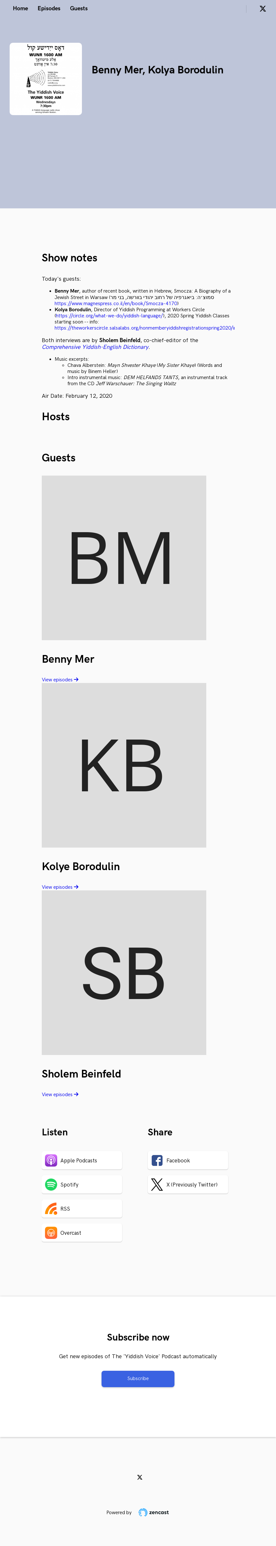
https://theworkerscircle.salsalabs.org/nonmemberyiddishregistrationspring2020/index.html (155, 328)
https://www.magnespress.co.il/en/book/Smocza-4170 (116, 304)
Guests (79, 8)
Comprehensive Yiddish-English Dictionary (95, 347)
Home (20, 8)
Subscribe (138, 1379)
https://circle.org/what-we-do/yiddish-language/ (109, 316)
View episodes (60, 680)
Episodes (49, 8)
